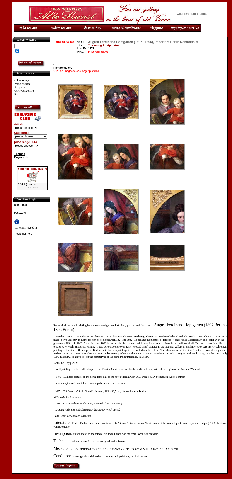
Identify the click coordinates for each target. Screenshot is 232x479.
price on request (65, 41)
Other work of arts (24, 90)
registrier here (23, 233)
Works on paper (22, 83)
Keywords (21, 157)
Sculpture (19, 87)
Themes (19, 154)
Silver (17, 94)
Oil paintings (21, 80)
